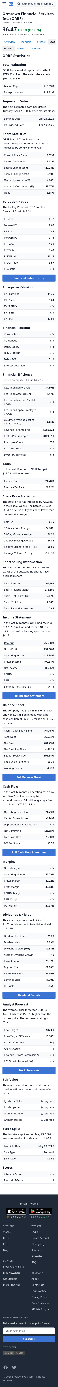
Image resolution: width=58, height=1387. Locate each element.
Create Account (40, 1238)
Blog (5, 1250)
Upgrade (47, 1101)
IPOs (6, 1238)
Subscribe (29, 1339)
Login (35, 1232)
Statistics (9, 48)
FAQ (34, 1262)
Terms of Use (39, 1291)
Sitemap (36, 1250)
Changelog (38, 1244)
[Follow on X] (14, 1367)
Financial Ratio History (29, 278)
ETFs (5, 1244)
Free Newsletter (12, 1272)
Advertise (37, 1256)
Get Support (10, 1278)
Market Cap (23, 48)
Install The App (11, 1285)
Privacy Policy (39, 1297)
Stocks (7, 1232)
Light (9, 1353)
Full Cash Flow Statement (29, 852)
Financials (25, 42)
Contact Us (38, 1285)
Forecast (40, 42)
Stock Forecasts (28, 1070)
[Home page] (11, 3)
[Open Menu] (4, 3)
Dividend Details (29, 995)
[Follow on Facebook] (5, 1367)
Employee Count (13, 442)
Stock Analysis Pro (13, 1266)
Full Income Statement (29, 696)
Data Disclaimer (41, 1303)
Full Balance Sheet (29, 777)
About (35, 1278)
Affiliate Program (41, 1309)
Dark (19, 1353)
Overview (9, 42)
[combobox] (36, 4)
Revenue (36, 48)
